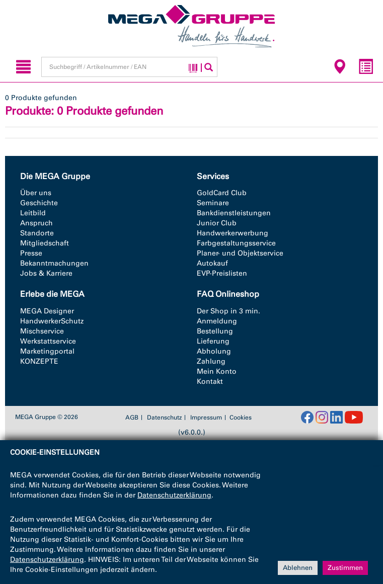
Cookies (240, 417)
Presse (31, 253)
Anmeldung (217, 321)
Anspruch (36, 223)
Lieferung (213, 341)
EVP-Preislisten (222, 273)
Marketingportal (47, 351)
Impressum (206, 417)
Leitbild (33, 213)
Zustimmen (345, 567)
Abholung (214, 351)
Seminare (213, 203)
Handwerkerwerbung (232, 233)
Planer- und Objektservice (240, 253)
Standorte (37, 233)
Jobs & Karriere (46, 273)
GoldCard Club (222, 193)
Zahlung (211, 361)
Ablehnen (298, 567)
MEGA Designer (47, 311)
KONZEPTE (39, 361)
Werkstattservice (48, 341)
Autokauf (212, 263)
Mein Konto (217, 371)
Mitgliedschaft (44, 243)
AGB (131, 417)
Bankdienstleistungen (234, 213)
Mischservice (42, 331)
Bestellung (215, 331)
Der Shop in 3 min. (228, 311)
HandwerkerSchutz (52, 321)
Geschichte (39, 203)
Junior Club (217, 223)
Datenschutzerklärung (174, 495)
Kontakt (210, 381)
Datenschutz (164, 417)
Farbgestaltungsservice (236, 243)
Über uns (35, 193)
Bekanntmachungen (54, 263)
